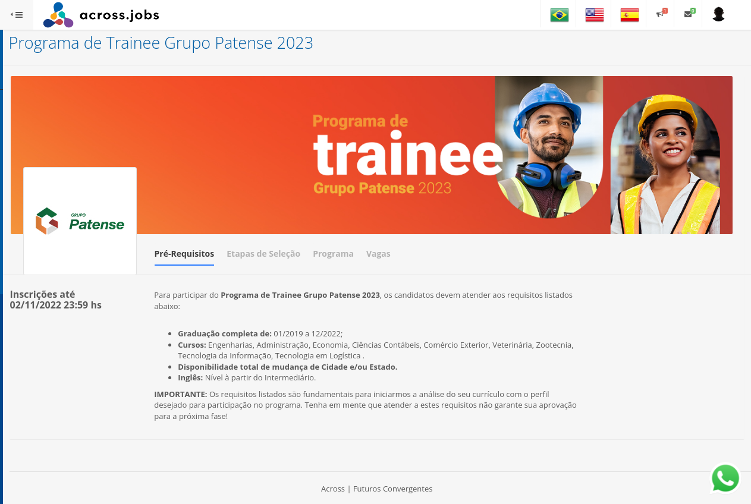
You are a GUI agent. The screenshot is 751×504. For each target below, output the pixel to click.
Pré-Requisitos (324, 223)
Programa (473, 223)
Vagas (518, 223)
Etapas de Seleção (404, 223)
